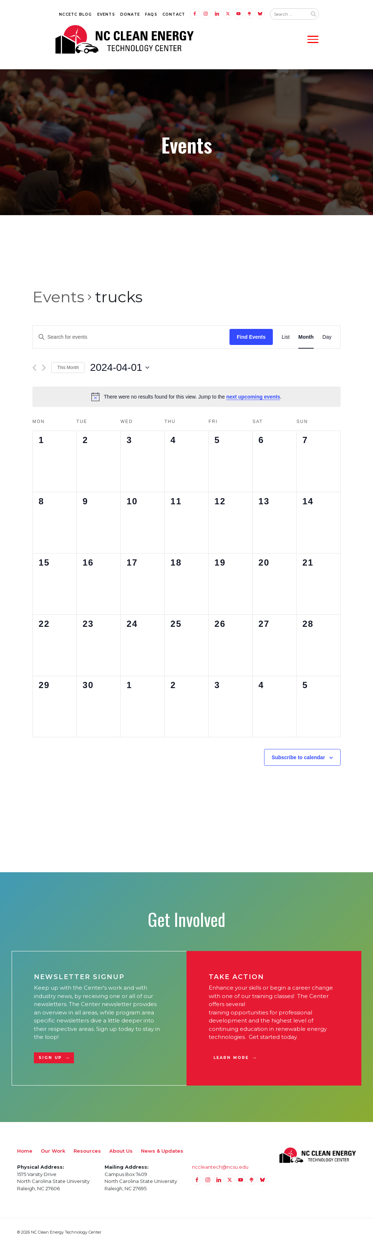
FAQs (151, 14)
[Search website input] (288, 14)
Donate (130, 14)
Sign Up (50, 1057)
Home (24, 1151)
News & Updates (162, 1151)
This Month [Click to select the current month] (68, 367)
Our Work (53, 1151)
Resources (87, 1151)
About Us (121, 1151)
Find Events (251, 337)
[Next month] (44, 367)
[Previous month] (34, 367)
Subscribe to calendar (298, 757)
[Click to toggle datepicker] (119, 367)
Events (106, 14)
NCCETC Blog (75, 14)
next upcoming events (253, 397)
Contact (173, 14)
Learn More (231, 1057)
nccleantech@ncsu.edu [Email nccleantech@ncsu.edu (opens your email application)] (220, 1167)
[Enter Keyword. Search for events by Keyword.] (131, 337)
